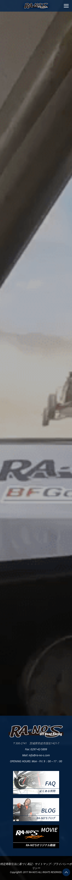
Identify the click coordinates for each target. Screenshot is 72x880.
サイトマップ (43, 864)
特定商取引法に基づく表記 (16, 864)
